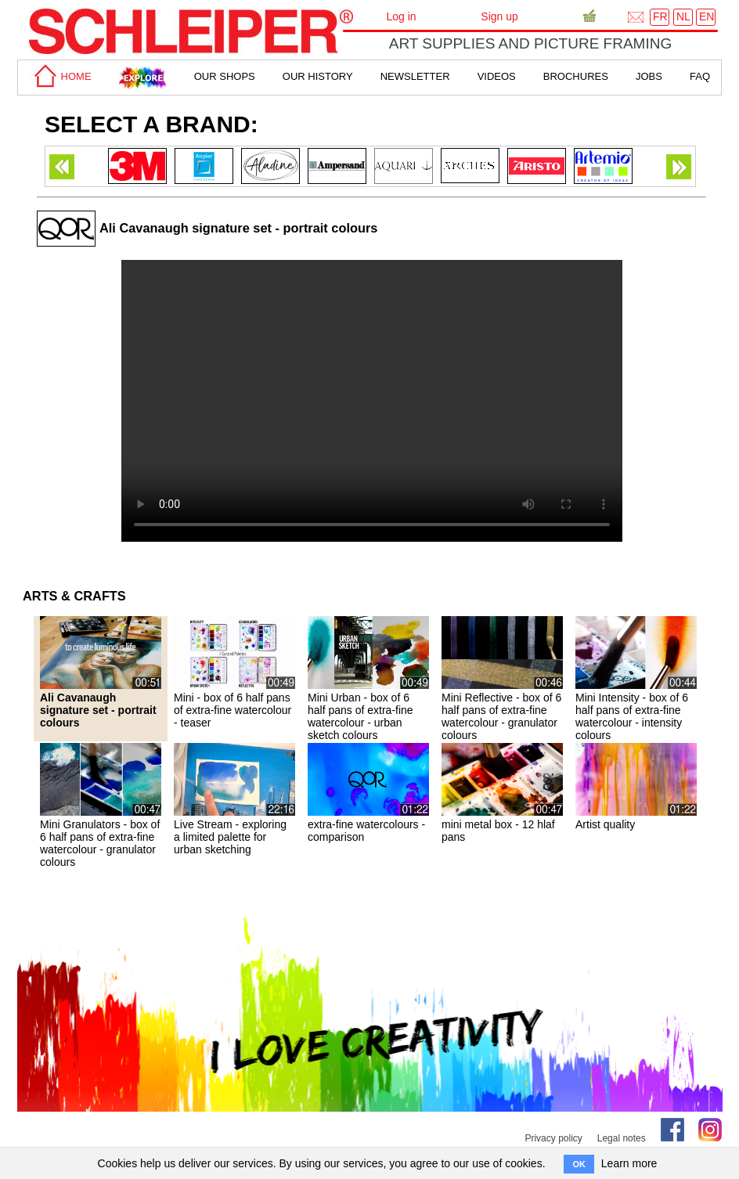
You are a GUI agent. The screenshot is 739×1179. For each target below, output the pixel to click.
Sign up (499, 16)
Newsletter (415, 76)
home (60, 76)
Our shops (224, 76)
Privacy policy (553, 1138)
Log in (401, 16)
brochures (575, 76)
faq (700, 76)
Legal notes (621, 1138)
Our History (318, 76)
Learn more (629, 1163)
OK (579, 1164)
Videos (497, 76)
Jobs (649, 76)
